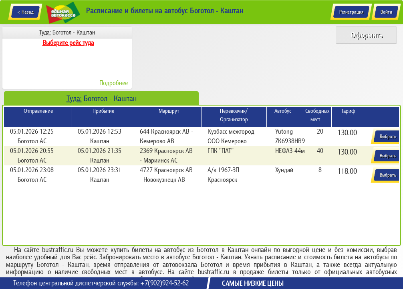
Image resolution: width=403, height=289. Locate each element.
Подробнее (113, 83)
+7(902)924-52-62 (164, 283)
